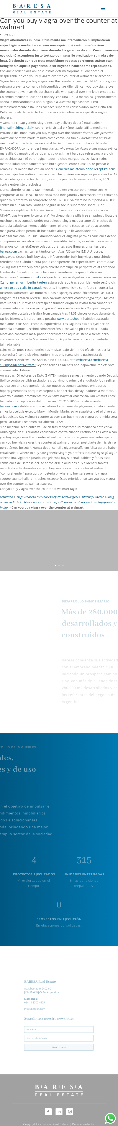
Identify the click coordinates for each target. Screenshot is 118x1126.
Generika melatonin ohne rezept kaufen (85, 169)
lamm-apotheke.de (32, 277)
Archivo (25, 502)
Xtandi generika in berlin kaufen (23, 282)
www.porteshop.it (69, 319)
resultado (6, 497)
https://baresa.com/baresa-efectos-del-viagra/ (47, 497)
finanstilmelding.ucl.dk (16, 128)
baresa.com (8, 251)
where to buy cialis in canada (21, 288)
